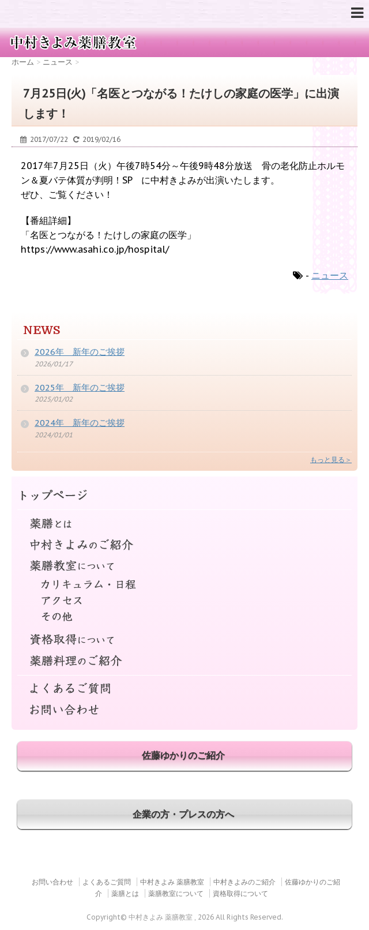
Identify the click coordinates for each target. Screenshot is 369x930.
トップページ (184, 496)
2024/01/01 (54, 434)
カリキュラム (184, 587)
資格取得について (184, 640)
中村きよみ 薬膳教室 (172, 881)
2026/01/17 (54, 363)
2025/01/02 (54, 399)
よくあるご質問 (184, 683)
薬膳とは (184, 518)
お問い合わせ (184, 710)
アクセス (184, 603)
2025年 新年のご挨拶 (80, 387)
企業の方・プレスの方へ (183, 814)
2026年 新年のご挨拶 (80, 351)
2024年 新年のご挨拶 (80, 422)
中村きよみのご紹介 (184, 545)
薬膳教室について (184, 566)
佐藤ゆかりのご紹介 (183, 755)
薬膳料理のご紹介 (184, 661)
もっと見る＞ (331, 459)
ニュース (329, 275)
